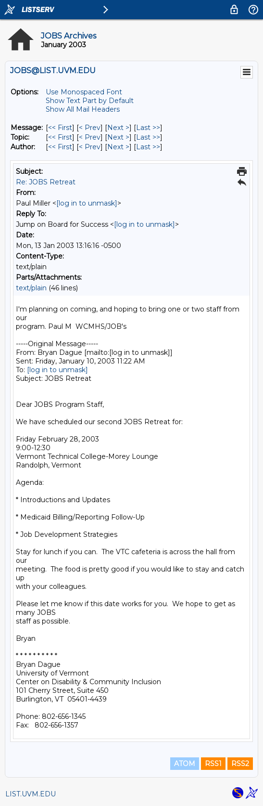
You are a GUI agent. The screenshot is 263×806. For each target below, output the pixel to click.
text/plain (31, 288)
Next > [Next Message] (118, 127)
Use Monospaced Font (84, 92)
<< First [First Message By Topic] (60, 137)
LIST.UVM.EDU (30, 794)
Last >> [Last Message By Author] (148, 147)
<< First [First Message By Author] (60, 147)
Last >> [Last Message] (148, 127)
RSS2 (240, 763)
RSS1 (213, 763)
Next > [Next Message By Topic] (118, 137)
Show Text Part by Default (90, 100)
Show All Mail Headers (83, 109)
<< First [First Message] (60, 127)
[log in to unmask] (86, 203)
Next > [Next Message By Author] (118, 147)
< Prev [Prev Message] (89, 127)
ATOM (184, 763)
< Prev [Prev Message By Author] (89, 147)
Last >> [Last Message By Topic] (148, 137)
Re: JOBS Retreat (45, 182)
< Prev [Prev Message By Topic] (89, 137)
